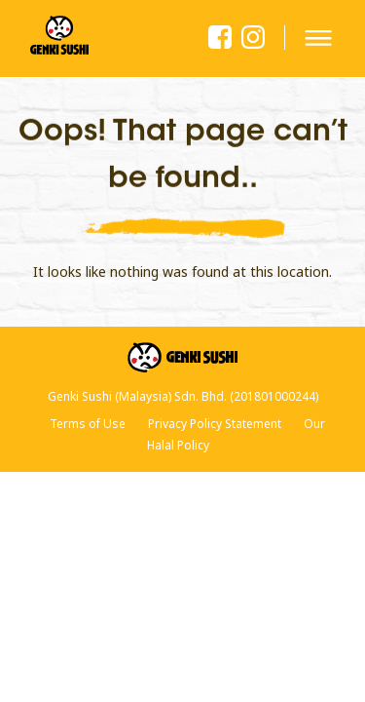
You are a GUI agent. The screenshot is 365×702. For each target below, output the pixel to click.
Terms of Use (88, 423)
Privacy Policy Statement (214, 423)
